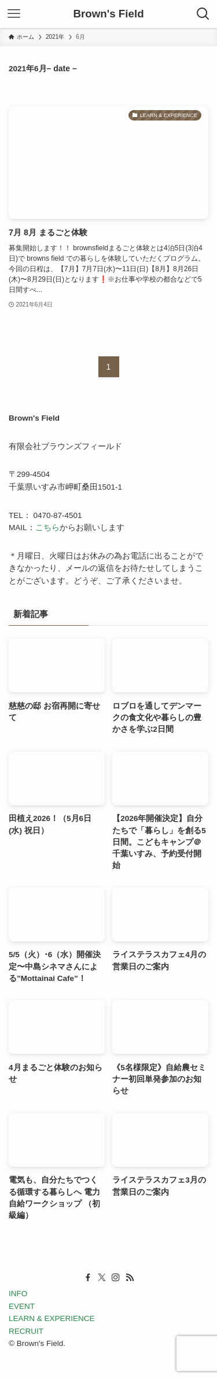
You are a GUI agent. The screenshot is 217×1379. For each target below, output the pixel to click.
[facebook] (88, 1277)
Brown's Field (108, 14)
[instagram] (116, 1277)
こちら (47, 527)
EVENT (22, 1306)
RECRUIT (26, 1331)
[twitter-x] (102, 1277)
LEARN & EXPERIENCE (52, 1318)
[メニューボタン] (14, 14)
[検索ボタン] (203, 14)
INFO (18, 1293)
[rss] (129, 1277)
